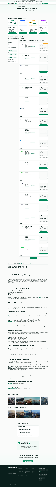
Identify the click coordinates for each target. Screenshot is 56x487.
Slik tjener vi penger (32, 0)
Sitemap (15, 484)
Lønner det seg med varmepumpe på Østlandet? (28, 435)
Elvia (8, 304)
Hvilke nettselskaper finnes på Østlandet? (28, 432)
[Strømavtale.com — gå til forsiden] (12, 3)
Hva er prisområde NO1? (28, 426)
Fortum (23, 290)
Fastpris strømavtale (38, 3)
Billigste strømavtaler (21, 3)
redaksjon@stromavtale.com (12, 473)
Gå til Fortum (12, 33)
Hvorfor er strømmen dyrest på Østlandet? (28, 429)
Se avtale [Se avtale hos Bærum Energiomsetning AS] (43, 93)
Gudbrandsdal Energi (11, 321)
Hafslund (9, 315)
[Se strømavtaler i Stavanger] (36, 401)
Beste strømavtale (20, 471)
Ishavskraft (41, 297)
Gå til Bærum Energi (43, 33)
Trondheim (45, 474)
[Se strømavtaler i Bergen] (20, 401)
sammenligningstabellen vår (18, 327)
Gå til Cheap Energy (33, 33)
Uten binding (11, 54)
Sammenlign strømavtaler (28, 461)
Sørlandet (40, 478)
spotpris (15, 348)
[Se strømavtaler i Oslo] (11, 401)
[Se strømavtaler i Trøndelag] (20, 414)
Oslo (39, 474)
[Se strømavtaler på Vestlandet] (28, 414)
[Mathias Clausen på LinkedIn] (29, 443)
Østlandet (40, 477)
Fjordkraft (40, 468)
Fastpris (15, 50)
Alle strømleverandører (21, 475)
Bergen (42, 474)
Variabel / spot (10, 50)
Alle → (40, 471)
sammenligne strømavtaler (12, 378)
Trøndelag (44, 478)
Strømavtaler (45, 3)
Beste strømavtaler (27, 3)
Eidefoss (9, 322)
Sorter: (40, 40)
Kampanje (10, 57)
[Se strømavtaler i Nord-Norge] (11, 414)
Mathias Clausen (21, 263)
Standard (15, 57)
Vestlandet (44, 477)
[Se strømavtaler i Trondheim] (28, 401)
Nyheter (26, 475)
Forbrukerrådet (32, 263)
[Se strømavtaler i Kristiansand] (44, 401)
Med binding (15, 54)
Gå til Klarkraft (23, 33)
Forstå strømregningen (11, 384)
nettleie (17, 308)
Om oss (32, 3)
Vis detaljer (21, 73)
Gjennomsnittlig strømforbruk (12, 388)
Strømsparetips (10, 387)
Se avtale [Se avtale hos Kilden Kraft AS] (43, 71)
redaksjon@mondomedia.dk (27, 448)
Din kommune (10, 42)
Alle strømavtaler (20, 468)
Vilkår (32, 472)
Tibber (9, 319)
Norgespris (10, 383)
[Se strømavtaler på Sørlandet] (36, 414)
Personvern (33, 471)
